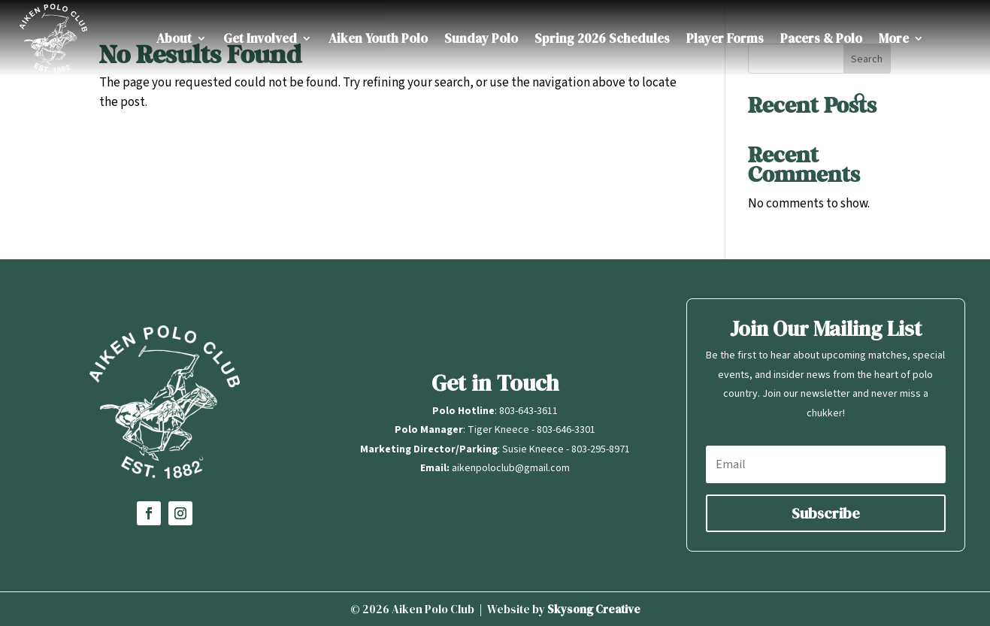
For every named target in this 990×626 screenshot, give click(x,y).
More (894, 38)
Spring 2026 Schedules (602, 38)
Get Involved (260, 38)
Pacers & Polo (821, 38)
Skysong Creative (593, 609)
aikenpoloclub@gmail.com (511, 468)
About (174, 38)
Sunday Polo (481, 38)
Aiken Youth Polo (378, 38)
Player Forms (725, 38)
